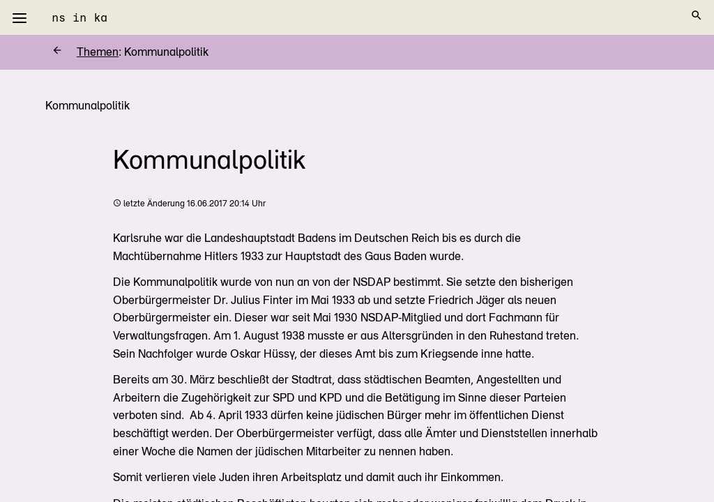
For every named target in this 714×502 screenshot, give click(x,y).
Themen (85, 52)
